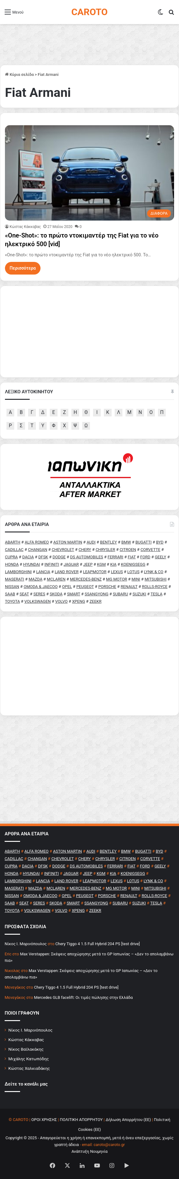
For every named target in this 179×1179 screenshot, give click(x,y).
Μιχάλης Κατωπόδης (28, 1058)
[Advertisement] (89, 666)
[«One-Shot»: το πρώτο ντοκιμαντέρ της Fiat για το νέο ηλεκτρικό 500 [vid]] (89, 173)
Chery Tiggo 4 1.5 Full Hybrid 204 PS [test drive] (97, 943)
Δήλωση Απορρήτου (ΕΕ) (128, 1119)
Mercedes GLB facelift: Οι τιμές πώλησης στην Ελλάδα (83, 997)
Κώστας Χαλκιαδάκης (29, 1068)
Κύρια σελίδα (19, 74)
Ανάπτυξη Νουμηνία (89, 1151)
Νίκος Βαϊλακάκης (26, 1049)
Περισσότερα (23, 268)
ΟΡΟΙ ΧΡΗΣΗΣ (44, 1119)
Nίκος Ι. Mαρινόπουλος (26, 943)
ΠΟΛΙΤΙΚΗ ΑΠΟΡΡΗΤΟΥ (81, 1119)
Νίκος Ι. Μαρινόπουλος (30, 1030)
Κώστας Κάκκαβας (25, 227)
